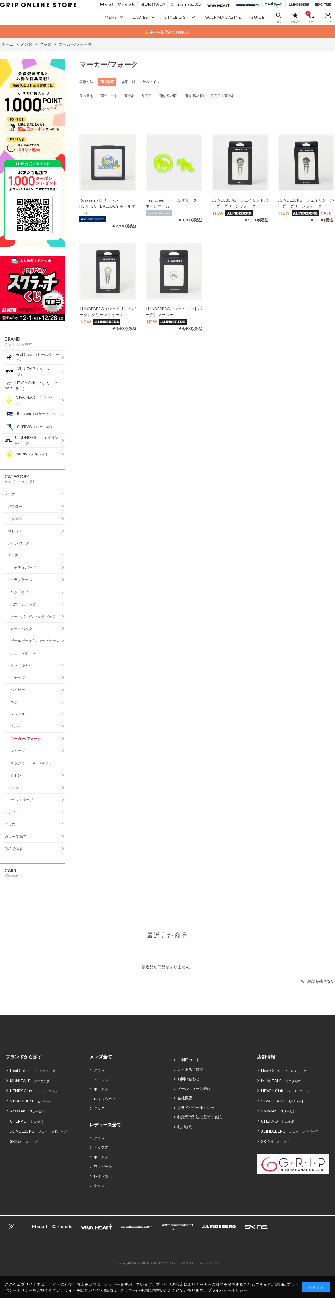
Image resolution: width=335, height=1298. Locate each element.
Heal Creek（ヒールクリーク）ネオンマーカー (173, 203)
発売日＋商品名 (223, 96)
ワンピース (103, 1166)
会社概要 (184, 1098)
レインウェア (105, 1098)
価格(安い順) (168, 96)
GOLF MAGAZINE (223, 17)
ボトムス (101, 1089)
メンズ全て (100, 1056)
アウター (101, 1070)
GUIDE (257, 17)
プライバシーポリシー (195, 1107)
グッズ (99, 1108)
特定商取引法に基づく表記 (199, 1117)
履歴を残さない (321, 981)
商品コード (109, 96)
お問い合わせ (188, 1079)
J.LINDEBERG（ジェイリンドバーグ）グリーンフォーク (240, 203)
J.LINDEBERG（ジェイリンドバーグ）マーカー (174, 311)
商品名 (129, 96)
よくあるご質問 (190, 1069)
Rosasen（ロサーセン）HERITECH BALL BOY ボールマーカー (107, 206)
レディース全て (105, 1124)
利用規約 (184, 1126)
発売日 (146, 96)
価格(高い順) (194, 96)
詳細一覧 (128, 82)
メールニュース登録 (194, 1088)
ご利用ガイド (188, 1060)
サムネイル (151, 82)
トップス (101, 1079)
